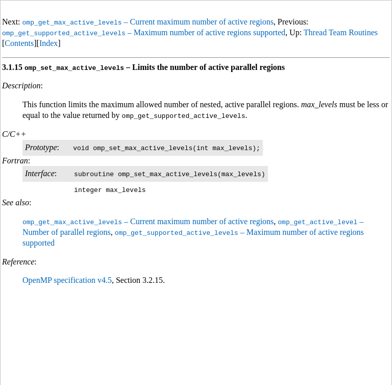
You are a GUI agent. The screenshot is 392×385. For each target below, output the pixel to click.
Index (48, 43)
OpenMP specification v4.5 (67, 280)
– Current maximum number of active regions (148, 21)
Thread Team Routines (341, 32)
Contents (19, 43)
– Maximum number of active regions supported (143, 32)
